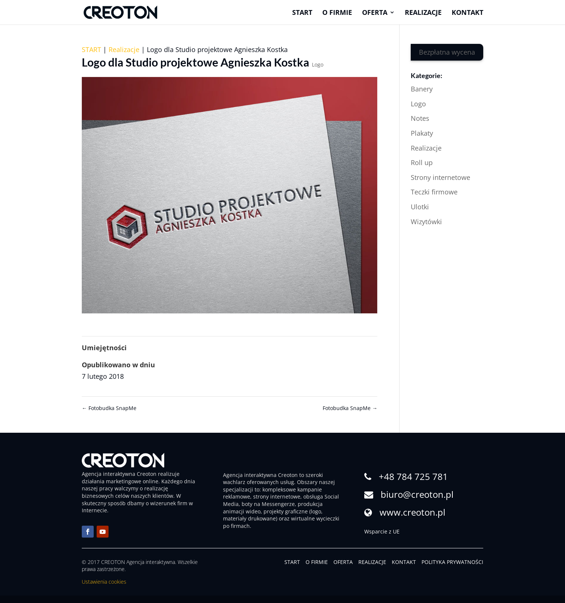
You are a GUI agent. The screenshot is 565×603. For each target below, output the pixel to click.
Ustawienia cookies (104, 581)
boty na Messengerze (268, 503)
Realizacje (423, 13)
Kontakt (467, 13)
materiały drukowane (249, 518)
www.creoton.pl (412, 512)
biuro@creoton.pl (417, 494)
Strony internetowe (440, 177)
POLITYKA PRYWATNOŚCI (452, 561)
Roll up (422, 162)
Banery (422, 88)
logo (316, 511)
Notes (420, 118)
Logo (317, 64)
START (91, 49)
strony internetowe (276, 496)
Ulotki (420, 206)
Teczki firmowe (434, 191)
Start (302, 13)
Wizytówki (426, 221)
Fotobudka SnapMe (109, 408)
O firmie (337, 13)
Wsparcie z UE (382, 531)
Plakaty (422, 133)
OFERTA (343, 561)
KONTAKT (404, 561)
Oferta (374, 13)
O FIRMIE (317, 561)
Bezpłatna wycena (447, 52)
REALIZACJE (372, 561)
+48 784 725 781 (413, 476)
